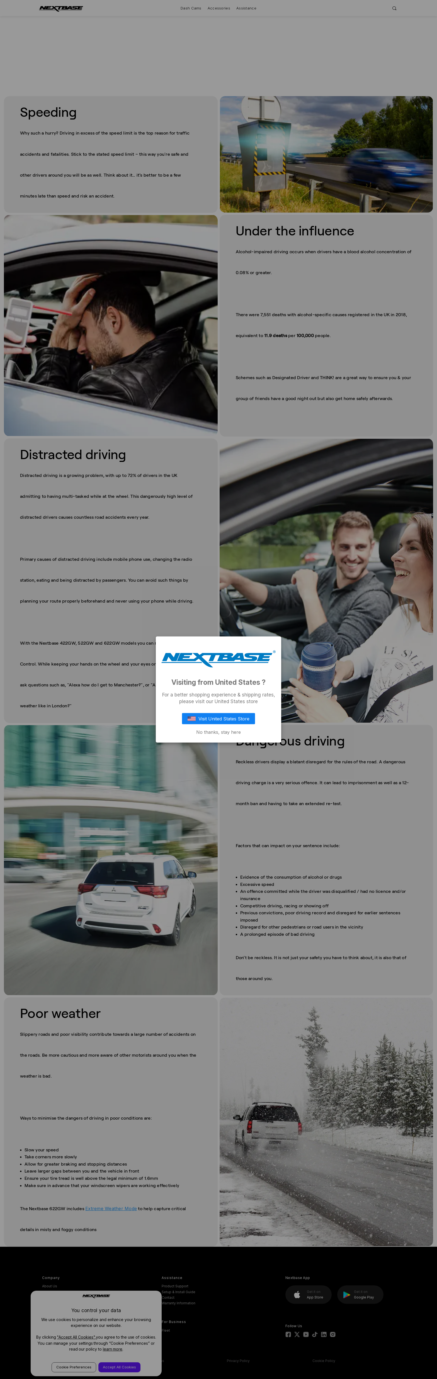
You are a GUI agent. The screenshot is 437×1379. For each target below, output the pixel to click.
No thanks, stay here (218, 732)
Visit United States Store (218, 718)
